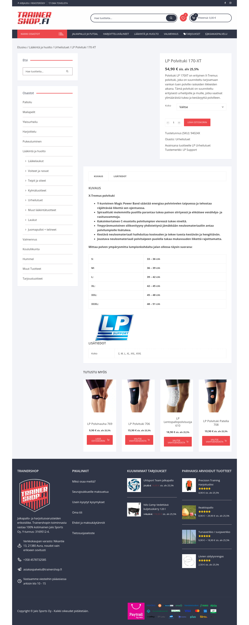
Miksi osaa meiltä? (84, 481)
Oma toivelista (58, 3)
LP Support (190, 150)
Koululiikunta (31, 249)
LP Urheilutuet (201, 145)
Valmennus (171, 33)
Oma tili (77, 512)
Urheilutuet (61, 47)
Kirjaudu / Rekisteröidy (31, 3)
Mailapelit (29, 112)
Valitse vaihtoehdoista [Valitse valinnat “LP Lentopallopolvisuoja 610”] (178, 441)
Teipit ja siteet (37, 180)
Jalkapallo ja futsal (85, 33)
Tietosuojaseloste (83, 533)
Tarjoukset (191, 33)
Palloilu (27, 102)
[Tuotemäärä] (173, 122)
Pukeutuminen (32, 141)
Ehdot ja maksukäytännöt (88, 523)
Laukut (32, 220)
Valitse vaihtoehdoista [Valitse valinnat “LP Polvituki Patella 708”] (216, 440)
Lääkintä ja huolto (146, 33)
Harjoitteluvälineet (116, 33)
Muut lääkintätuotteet (42, 210)
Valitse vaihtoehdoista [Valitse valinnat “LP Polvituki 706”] (139, 439)
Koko (168, 105)
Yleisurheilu (30, 122)
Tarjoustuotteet (33, 278)
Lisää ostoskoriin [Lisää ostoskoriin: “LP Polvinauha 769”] (100, 439)
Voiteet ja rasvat (38, 171)
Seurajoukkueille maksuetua (90, 492)
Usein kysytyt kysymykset (88, 502)
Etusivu (22, 47)
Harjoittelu (29, 131)
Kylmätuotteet (37, 190)
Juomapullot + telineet (42, 229)
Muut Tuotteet (32, 269)
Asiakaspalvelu (216, 33)
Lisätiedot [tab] (120, 176)
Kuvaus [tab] (98, 176)
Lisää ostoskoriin (197, 122)
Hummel (28, 259)
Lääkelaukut (36, 161)
